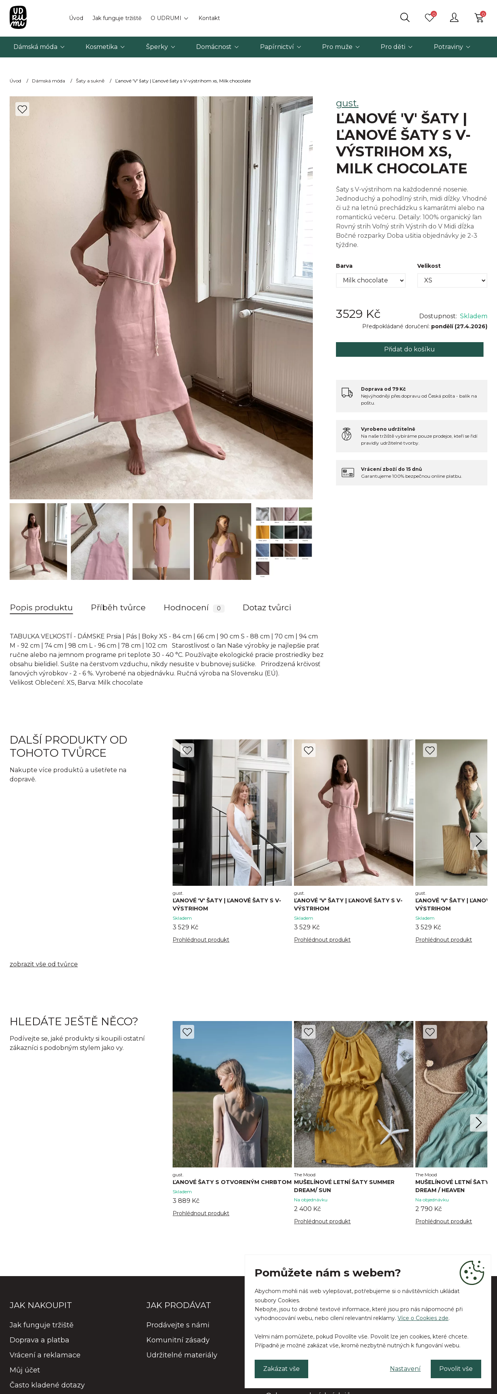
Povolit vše (456, 1368)
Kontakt (209, 18)
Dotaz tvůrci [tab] (267, 607)
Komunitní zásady (178, 1340)
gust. (347, 103)
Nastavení (405, 1368)
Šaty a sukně (90, 81)
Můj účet (25, 1370)
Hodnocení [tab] (194, 608)
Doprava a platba (39, 1340)
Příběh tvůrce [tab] (118, 607)
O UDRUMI (166, 18)
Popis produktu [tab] (41, 607)
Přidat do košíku (409, 349)
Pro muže (337, 46)
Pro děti (393, 46)
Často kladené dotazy (47, 1385)
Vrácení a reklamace (45, 1355)
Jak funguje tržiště (116, 18)
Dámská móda (35, 46)
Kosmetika (102, 46)
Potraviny (448, 46)
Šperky (157, 46)
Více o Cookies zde (423, 1318)
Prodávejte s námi (178, 1325)
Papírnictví (277, 46)
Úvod (76, 18)
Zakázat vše (281, 1368)
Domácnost (214, 46)
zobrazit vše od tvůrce (44, 964)
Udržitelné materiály (181, 1355)
